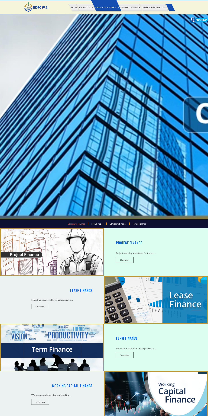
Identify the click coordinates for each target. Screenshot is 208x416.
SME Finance (97, 224)
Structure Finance (118, 224)
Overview (124, 260)
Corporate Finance (76, 224)
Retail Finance (139, 224)
